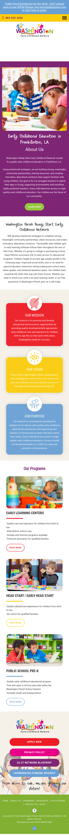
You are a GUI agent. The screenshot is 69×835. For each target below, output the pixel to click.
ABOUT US (16, 802)
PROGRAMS (28, 802)
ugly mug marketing (41, 823)
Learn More (34, 208)
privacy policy (34, 753)
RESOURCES (42, 802)
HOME (5, 802)
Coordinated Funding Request (35, 774)
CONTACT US (31, 805)
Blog (42, 805)
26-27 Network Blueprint (34, 763)
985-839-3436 (12, 17)
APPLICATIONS (58, 802)
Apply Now (34, 743)
